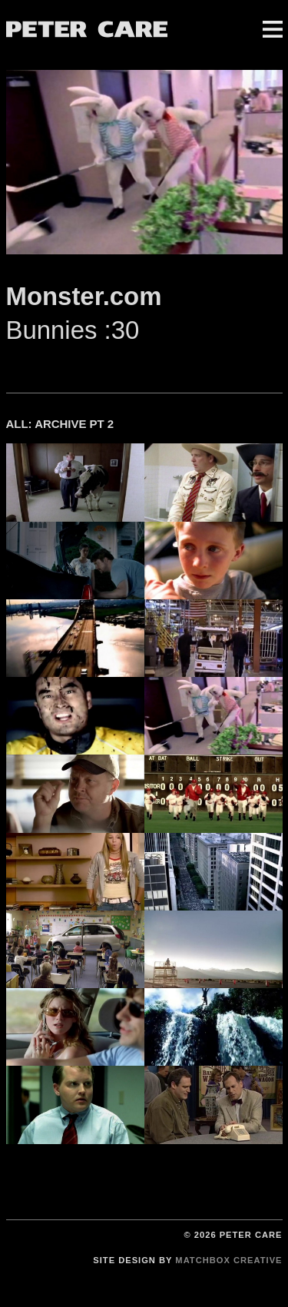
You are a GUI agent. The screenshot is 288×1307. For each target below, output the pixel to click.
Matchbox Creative (228, 1260)
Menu (273, 29)
